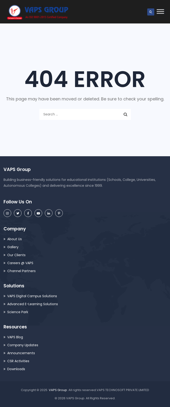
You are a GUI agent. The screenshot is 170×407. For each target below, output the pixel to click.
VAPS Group (58, 390)
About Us (14, 239)
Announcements (21, 353)
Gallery (13, 247)
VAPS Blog (15, 337)
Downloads (16, 369)
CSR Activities (18, 361)
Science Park (17, 312)
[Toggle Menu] (160, 11)
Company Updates (22, 345)
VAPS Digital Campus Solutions (32, 296)
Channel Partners (21, 271)
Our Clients (16, 255)
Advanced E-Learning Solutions (32, 304)
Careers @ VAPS (20, 263)
